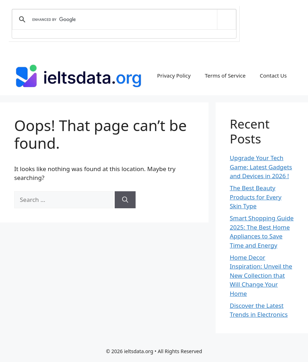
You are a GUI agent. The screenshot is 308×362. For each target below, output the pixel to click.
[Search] (125, 199)
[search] (122, 19)
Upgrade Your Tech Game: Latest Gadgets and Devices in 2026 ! (261, 167)
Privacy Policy (174, 75)
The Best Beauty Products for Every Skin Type (255, 197)
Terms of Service (225, 75)
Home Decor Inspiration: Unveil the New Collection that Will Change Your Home (261, 275)
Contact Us (273, 75)
